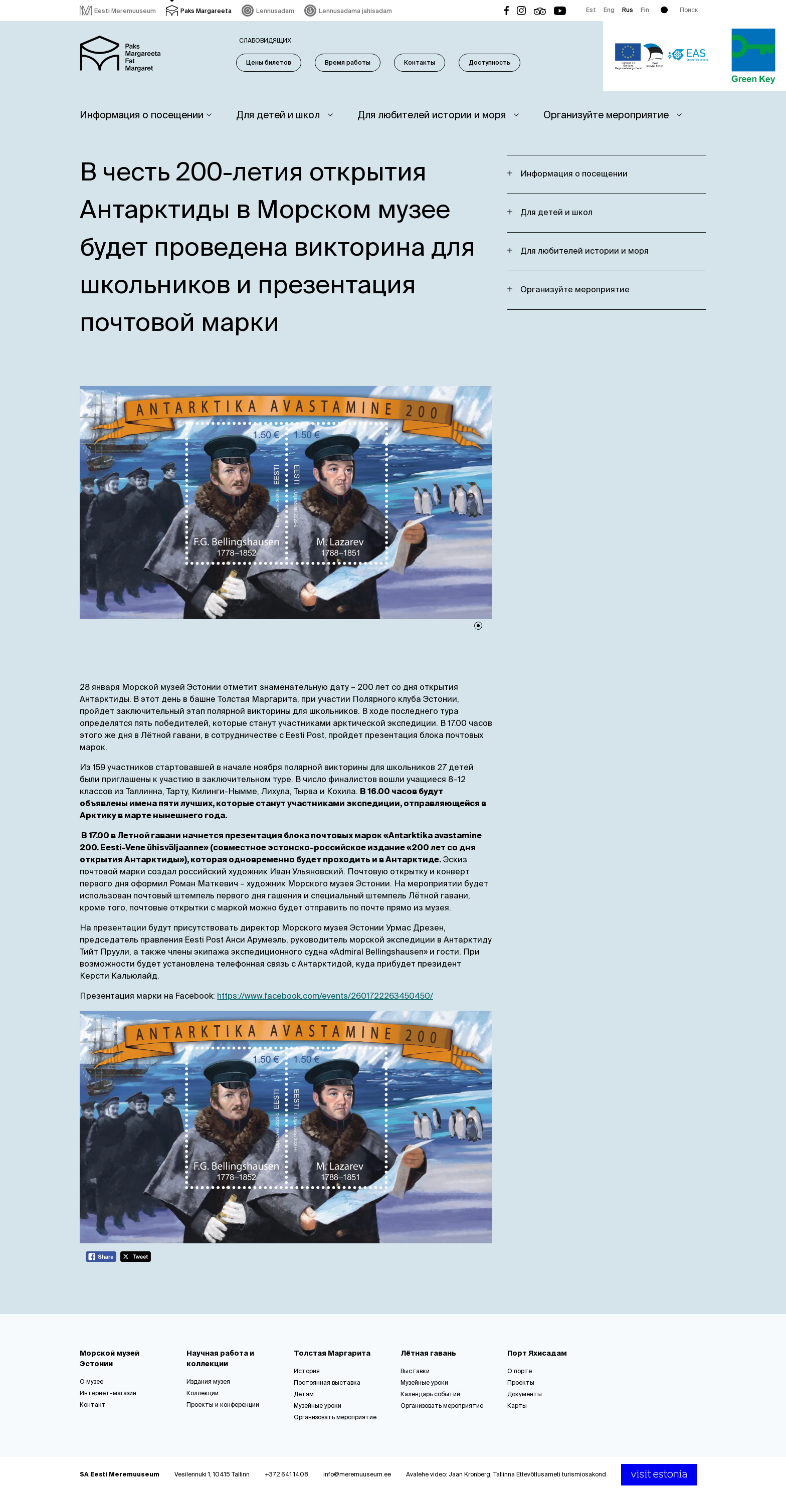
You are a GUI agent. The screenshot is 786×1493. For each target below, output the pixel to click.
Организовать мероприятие (335, 1418)
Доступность (489, 63)
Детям (304, 1395)
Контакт (93, 1405)
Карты (517, 1406)
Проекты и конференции (222, 1405)
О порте (519, 1372)
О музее (91, 1382)
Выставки (415, 1372)
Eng (609, 11)
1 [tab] (478, 626)
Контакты (419, 63)
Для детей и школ (278, 115)
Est (591, 11)
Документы (524, 1395)
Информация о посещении (142, 115)
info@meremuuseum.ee (357, 1475)
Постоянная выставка (327, 1383)
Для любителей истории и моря (431, 115)
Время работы (347, 63)
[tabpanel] (286, 502)
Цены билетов (268, 63)
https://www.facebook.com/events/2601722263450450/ (325, 997)
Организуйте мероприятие (606, 115)
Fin (645, 11)
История (307, 1372)
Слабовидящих (265, 41)
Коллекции (202, 1394)
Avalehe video (426, 1475)
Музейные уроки (317, 1406)
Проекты (520, 1383)
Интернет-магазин (108, 1394)
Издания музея (208, 1382)
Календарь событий (430, 1395)
